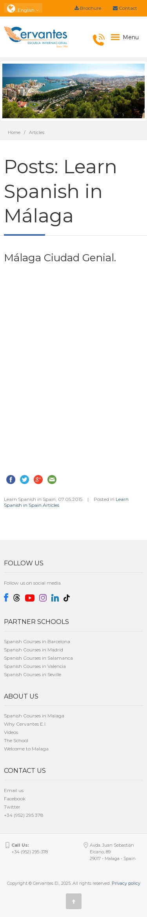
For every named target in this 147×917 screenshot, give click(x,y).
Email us (14, 790)
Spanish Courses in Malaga (34, 716)
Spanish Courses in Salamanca (38, 658)
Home (14, 132)
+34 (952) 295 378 (24, 815)
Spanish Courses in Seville (32, 674)
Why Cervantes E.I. (25, 724)
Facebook (14, 798)
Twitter (12, 807)
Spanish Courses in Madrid (33, 650)
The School (16, 740)
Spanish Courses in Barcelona (37, 641)
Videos (11, 732)
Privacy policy (126, 883)
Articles (36, 132)
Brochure (87, 8)
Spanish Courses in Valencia (35, 666)
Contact (125, 8)
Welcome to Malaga (26, 749)
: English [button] (23, 8)
